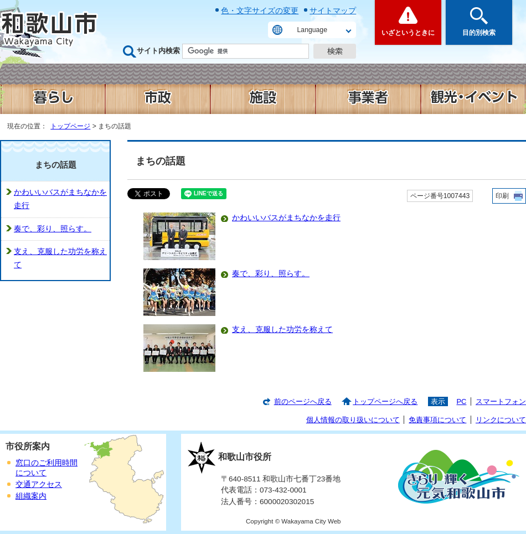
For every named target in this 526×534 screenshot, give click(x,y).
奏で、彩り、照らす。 (271, 273)
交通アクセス (39, 484)
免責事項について (437, 420)
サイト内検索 (158, 50)
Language (312, 30)
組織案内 (31, 496)
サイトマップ (333, 10)
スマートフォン (501, 401)
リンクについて (501, 420)
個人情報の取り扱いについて (353, 420)
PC (461, 401)
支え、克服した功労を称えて (282, 329)
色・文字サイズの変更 (259, 10)
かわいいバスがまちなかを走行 (286, 218)
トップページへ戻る (385, 401)
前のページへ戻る (303, 401)
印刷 (502, 196)
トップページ (70, 126)
